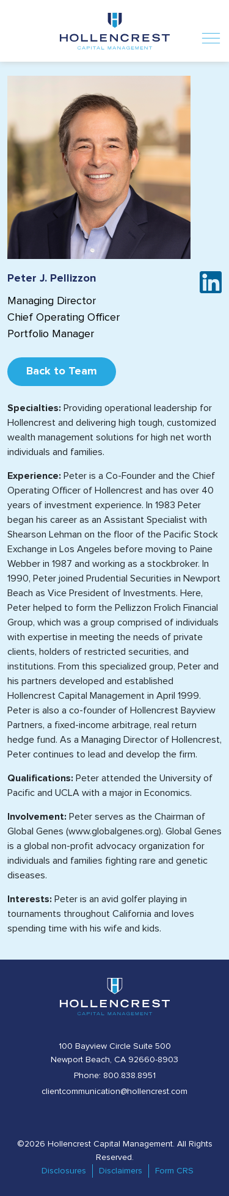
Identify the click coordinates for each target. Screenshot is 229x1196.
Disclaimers (120, 1171)
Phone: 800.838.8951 (115, 1075)
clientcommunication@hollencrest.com (114, 1091)
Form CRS (174, 1171)
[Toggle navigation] (211, 30)
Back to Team (61, 371)
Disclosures (64, 1171)
